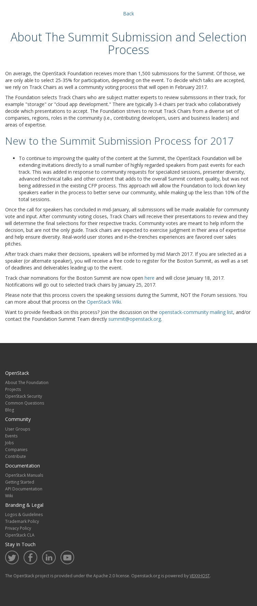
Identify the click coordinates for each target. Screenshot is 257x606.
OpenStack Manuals (24, 475)
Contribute (15, 456)
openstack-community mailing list (196, 312)
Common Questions (24, 403)
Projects (13, 389)
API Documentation (23, 489)
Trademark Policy (22, 521)
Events (11, 436)
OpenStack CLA (20, 535)
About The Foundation (27, 382)
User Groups (17, 429)
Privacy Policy (18, 528)
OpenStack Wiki (104, 302)
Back (128, 13)
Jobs (9, 443)
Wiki (9, 496)
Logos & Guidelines (24, 514)
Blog (9, 410)
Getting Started (19, 482)
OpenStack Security (23, 396)
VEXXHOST (200, 576)
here (149, 278)
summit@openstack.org (134, 319)
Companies (16, 449)
